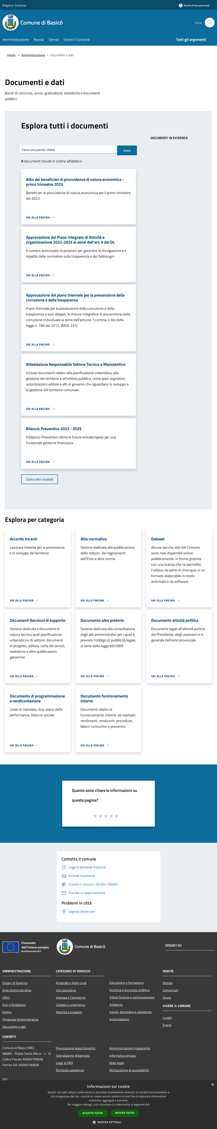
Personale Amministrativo (20, 1019)
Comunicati (170, 990)
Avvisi (167, 997)
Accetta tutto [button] (93, 1113)
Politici (7, 1012)
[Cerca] (210, 22)
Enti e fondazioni (14, 1004)
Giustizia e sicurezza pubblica (129, 990)
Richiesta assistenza (70, 1070)
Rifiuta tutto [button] (125, 1113)
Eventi (167, 1024)
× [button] (212, 1084)
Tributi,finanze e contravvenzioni (132, 997)
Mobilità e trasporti (69, 1012)
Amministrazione (33, 55)
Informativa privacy (122, 1055)
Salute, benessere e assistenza (130, 1011)
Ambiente (116, 1004)
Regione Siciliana (14, 5)
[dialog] (108, 1104)
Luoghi (167, 1017)
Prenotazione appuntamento (75, 1048)
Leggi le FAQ (64, 1062)
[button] (108, 1122)
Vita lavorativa (66, 990)
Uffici (6, 997)
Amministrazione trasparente (129, 1048)
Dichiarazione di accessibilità (129, 1070)
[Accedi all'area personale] (194, 5)
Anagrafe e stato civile (71, 982)
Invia (127, 150)
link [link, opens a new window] (147, 1104)
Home (11, 55)
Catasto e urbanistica (70, 1004)
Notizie (168, 982)
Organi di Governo (14, 982)
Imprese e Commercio (71, 997)
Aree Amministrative (16, 990)
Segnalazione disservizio (72, 1055)
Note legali (116, 1062)
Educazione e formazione (126, 982)
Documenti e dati (14, 1026)
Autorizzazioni (119, 1019)
